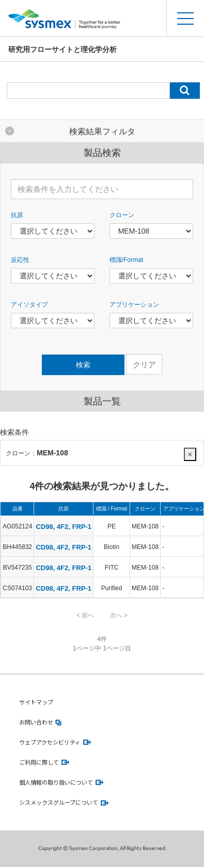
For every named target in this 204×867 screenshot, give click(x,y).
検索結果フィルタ (102, 131)
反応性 (20, 259)
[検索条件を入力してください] (102, 189)
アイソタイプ (29, 304)
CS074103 (17, 588)
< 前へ (85, 615)
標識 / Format (111, 508)
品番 (17, 508)
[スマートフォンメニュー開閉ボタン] (185, 18)
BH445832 (17, 547)
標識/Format (126, 259)
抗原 (17, 215)
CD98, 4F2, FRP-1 (63, 526)
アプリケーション (134, 304)
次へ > (119, 615)
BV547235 (17, 567)
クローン (121, 215)
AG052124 (17, 526)
